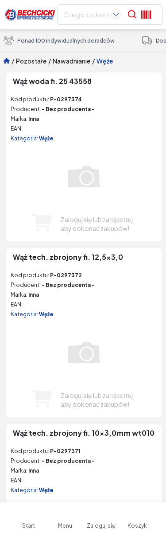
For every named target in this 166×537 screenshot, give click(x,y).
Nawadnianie (71, 61)
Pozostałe (31, 61)
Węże (105, 61)
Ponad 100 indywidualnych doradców (59, 40)
